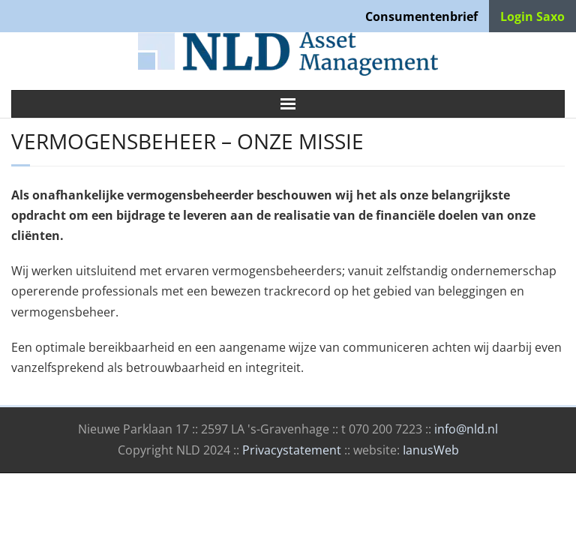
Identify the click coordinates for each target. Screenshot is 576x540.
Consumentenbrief (421, 16)
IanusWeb (431, 450)
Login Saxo (532, 16)
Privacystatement (291, 450)
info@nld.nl (466, 429)
